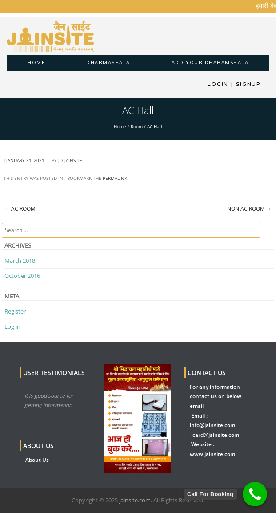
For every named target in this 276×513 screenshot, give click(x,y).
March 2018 (19, 260)
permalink (115, 178)
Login (218, 84)
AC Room (20, 208)
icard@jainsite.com (215, 435)
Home (36, 62)
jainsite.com (135, 500)
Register (15, 311)
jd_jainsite (70, 160)
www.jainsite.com (212, 454)
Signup (245, 84)
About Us (37, 460)
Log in (12, 326)
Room (137, 126)
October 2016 (22, 276)
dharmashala (108, 62)
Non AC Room (249, 208)
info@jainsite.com (212, 425)
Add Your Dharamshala (210, 62)
